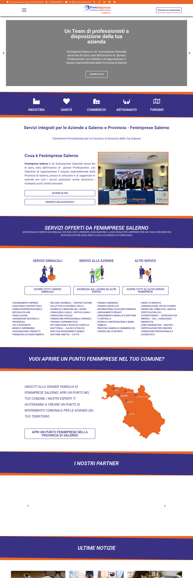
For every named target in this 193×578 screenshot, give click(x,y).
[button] (3, 53)
